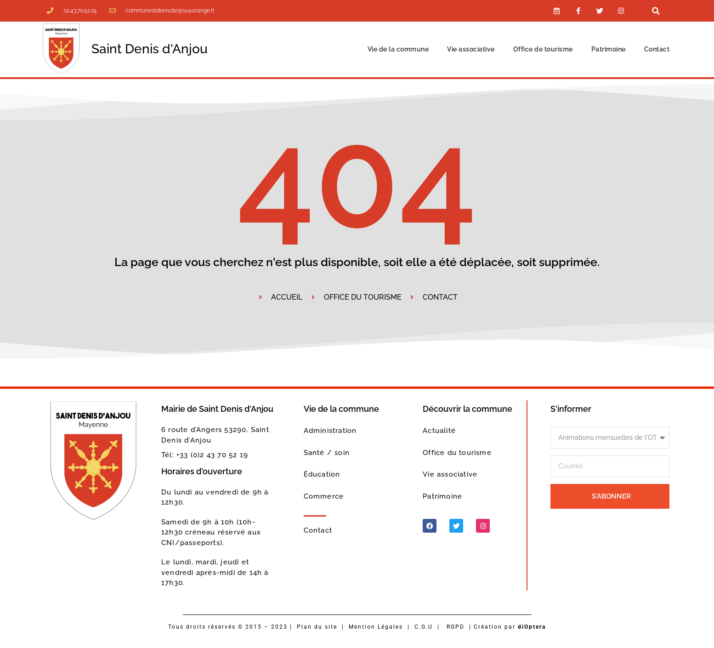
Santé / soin (327, 453)
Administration (330, 431)
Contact (657, 50)
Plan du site (317, 627)
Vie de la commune (398, 50)
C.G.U (423, 627)
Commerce (324, 497)
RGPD (456, 627)
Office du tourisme (457, 453)
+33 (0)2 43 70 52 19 (212, 456)
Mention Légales (376, 627)
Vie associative (471, 50)
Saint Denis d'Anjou (149, 49)
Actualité (439, 431)
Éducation (322, 475)
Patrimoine (608, 50)
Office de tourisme (543, 50)
